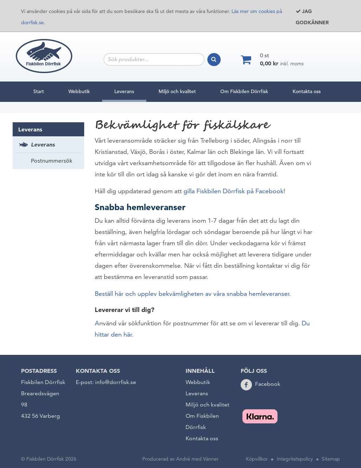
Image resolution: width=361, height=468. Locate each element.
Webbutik (79, 91)
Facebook (267, 384)
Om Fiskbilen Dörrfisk (244, 91)
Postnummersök (51, 160)
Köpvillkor (257, 459)
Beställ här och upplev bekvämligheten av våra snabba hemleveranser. (193, 294)
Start (38, 91)
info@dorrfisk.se (115, 382)
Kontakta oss (307, 91)
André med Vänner (197, 459)
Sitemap (331, 459)
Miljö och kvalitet (177, 91)
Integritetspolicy (295, 459)
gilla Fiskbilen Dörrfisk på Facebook (233, 191)
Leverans (124, 90)
